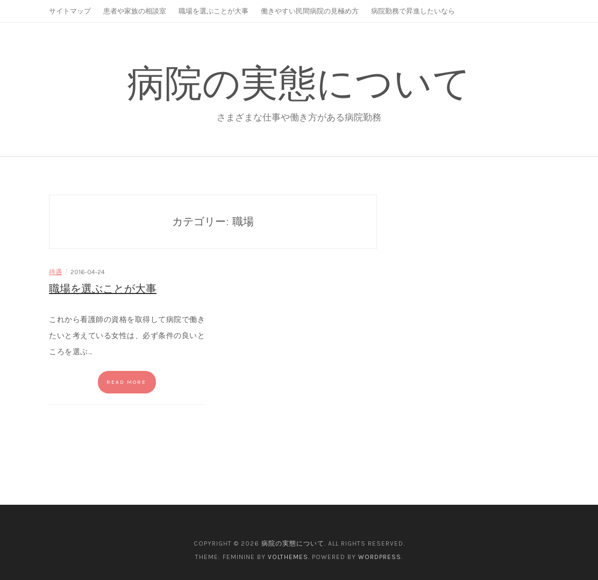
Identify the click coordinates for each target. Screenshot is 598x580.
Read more (126, 382)
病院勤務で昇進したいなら (413, 11)
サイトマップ (70, 11)
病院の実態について (299, 83)
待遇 (55, 272)
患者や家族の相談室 (134, 11)
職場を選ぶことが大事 (213, 11)
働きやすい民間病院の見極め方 (310, 11)
